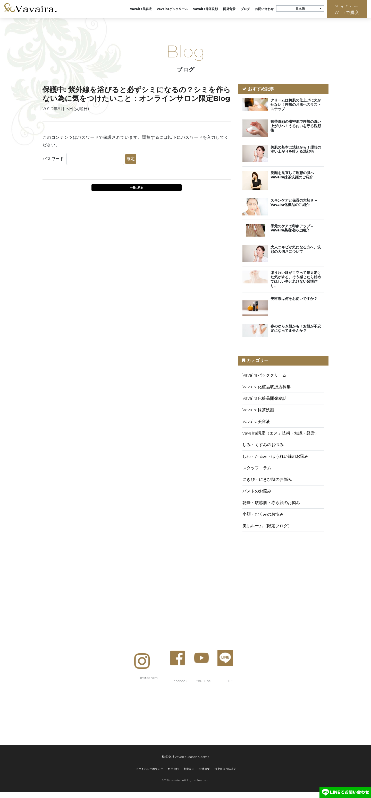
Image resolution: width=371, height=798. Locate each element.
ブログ (245, 9)
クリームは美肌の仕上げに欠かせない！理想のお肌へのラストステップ (296, 104)
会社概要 (204, 768)
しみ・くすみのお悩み (263, 444)
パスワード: (83, 159)
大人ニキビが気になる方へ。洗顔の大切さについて (296, 249)
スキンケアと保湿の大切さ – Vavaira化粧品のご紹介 (294, 202)
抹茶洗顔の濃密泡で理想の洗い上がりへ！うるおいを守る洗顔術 (296, 126)
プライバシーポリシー (149, 768)
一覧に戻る (136, 187)
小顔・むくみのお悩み (263, 514)
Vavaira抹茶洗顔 (205, 9)
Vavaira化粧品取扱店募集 (266, 386)
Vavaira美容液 (256, 421)
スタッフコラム (256, 467)
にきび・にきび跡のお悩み (267, 479)
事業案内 (188, 768)
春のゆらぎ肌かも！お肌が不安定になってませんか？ (296, 328)
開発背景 (229, 9)
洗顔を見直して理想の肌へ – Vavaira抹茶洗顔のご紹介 (294, 174)
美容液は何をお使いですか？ (294, 298)
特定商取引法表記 (226, 768)
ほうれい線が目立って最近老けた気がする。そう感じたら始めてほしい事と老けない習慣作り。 (296, 279)
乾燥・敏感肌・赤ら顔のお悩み (271, 502)
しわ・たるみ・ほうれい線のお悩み (275, 456)
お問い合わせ (264, 9)
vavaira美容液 (141, 9)
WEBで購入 (346, 9)
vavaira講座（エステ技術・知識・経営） (280, 433)
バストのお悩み (256, 491)
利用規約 (173, 768)
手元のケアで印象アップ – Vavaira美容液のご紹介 (292, 228)
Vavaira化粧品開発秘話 (264, 398)
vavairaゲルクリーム (172, 9)
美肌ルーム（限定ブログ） (267, 525)
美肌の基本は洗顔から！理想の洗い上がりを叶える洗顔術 (296, 149)
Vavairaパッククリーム (264, 375)
